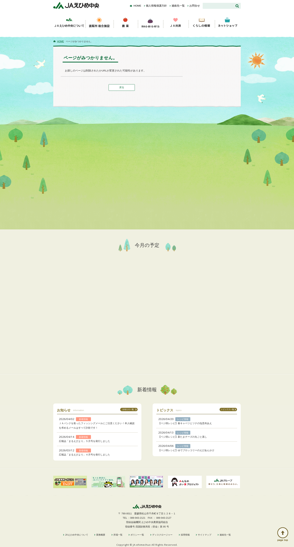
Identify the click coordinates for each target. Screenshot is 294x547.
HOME (137, 5)
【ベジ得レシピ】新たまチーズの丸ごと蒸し (182, 436)
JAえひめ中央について (76, 534)
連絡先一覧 (178, 5)
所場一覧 (117, 534)
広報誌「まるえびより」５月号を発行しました (84, 441)
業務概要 (100, 534)
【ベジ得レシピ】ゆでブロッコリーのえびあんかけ (186, 450)
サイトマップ (204, 534)
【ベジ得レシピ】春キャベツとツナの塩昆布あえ (185, 423)
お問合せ (194, 5)
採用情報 (185, 534)
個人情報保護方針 (156, 5)
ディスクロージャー (162, 534)
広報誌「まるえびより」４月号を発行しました (84, 454)
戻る (121, 87)
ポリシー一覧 (137, 534)
